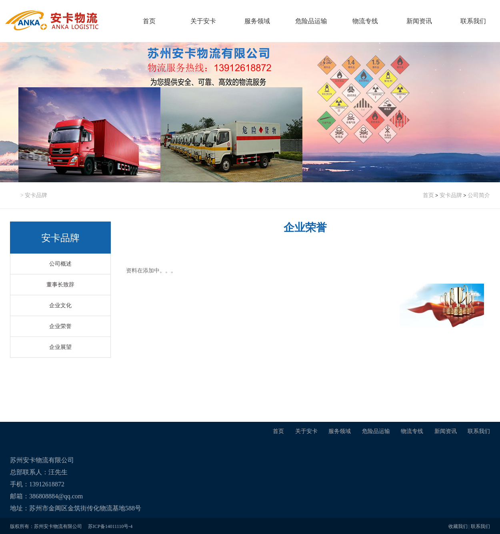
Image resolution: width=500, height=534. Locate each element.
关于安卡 (203, 21)
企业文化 (60, 305)
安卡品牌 (451, 195)
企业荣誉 (60, 326)
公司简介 (479, 195)
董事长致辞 (60, 285)
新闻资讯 (419, 21)
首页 (149, 21)
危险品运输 (311, 21)
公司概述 (60, 264)
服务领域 (257, 21)
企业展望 (60, 347)
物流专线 (365, 21)
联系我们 (473, 21)
